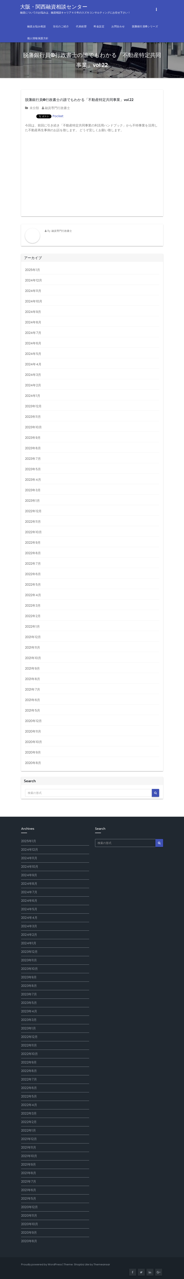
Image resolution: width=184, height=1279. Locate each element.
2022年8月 (33, 553)
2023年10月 (33, 427)
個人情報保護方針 (38, 38)
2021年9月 (32, 668)
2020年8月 (33, 763)
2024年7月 (33, 333)
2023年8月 (33, 448)
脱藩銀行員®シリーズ (145, 26)
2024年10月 (33, 301)
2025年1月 (32, 270)
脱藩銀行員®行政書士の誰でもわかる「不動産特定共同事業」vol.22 (79, 100)
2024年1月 (32, 395)
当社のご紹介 (61, 26)
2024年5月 (33, 354)
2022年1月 (32, 626)
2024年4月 (33, 364)
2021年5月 (32, 710)
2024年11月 (33, 291)
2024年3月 (33, 374)
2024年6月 (33, 343)
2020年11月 (33, 731)
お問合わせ (118, 26)
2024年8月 (33, 322)
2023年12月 (33, 406)
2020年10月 (33, 742)
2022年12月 (33, 511)
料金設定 (99, 26)
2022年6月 (33, 574)
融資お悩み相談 (36, 26)
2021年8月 (32, 679)
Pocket (58, 116)
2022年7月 (33, 563)
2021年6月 (32, 700)
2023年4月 (33, 479)
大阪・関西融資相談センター (75, 8)
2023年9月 (33, 437)
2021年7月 (32, 689)
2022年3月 (33, 605)
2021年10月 (33, 658)
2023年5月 (33, 469)
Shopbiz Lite (81, 1264)
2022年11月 (33, 521)
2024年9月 (33, 312)
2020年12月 (33, 721)
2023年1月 (32, 500)
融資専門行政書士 (56, 108)
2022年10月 (33, 532)
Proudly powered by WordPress (41, 1264)
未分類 (34, 108)
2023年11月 (33, 416)
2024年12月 (33, 280)
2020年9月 (33, 752)
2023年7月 (33, 458)
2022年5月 (33, 584)
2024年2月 (33, 385)
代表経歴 (81, 26)
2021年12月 (33, 637)
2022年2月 (33, 616)
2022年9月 (33, 542)
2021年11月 (32, 647)
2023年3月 (33, 490)
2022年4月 (33, 595)
